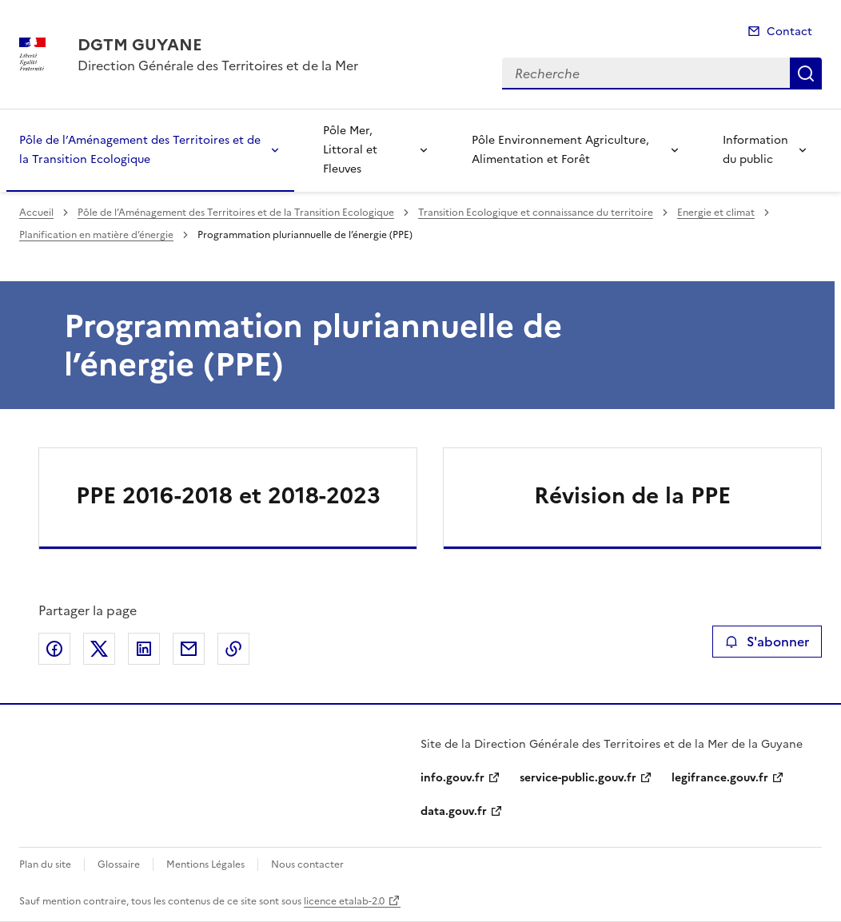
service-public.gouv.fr (578, 777)
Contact (789, 31)
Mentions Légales (205, 864)
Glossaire (119, 864)
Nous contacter (307, 864)
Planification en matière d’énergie (96, 235)
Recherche (806, 73)
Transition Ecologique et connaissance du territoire (535, 212)
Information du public (755, 150)
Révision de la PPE (632, 495)
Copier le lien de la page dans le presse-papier (233, 649)
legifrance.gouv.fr (720, 777)
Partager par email (189, 649)
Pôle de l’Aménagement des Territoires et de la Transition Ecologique (140, 150)
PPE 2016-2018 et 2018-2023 (228, 495)
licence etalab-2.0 (344, 901)
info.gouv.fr (452, 777)
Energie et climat (716, 212)
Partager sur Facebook (54, 649)
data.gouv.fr (453, 811)
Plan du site (45, 864)
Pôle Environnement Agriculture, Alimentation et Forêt (560, 150)
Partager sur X (99, 649)
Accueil (36, 212)
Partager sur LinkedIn (144, 649)
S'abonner (767, 641)
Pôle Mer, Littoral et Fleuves (350, 149)
